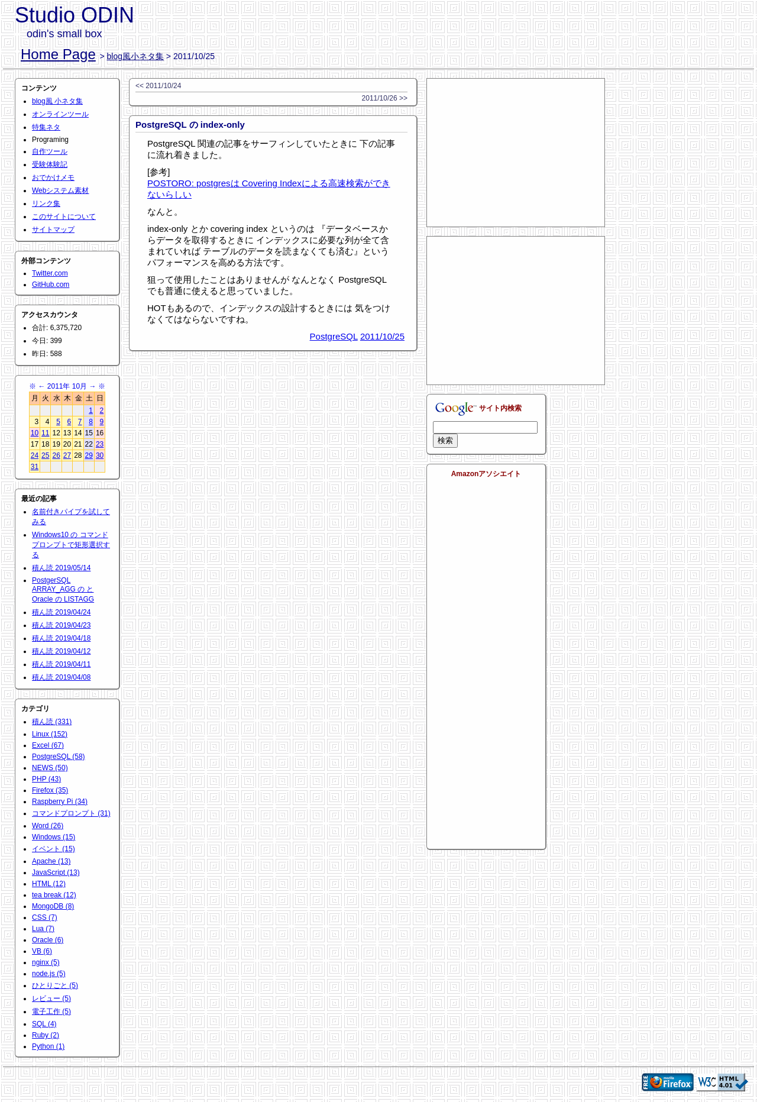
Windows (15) (53, 837)
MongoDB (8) (53, 906)
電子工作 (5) (51, 1011)
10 (34, 433)
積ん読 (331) (52, 722)
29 (89, 455)
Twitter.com (50, 273)
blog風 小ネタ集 (57, 101)
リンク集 (46, 203)
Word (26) (47, 826)
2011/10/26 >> (384, 98)
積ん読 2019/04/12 (61, 651)
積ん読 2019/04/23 (61, 625)
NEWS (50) (50, 768)
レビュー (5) (51, 998)
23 (99, 444)
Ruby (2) (45, 1035)
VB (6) (42, 951)
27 (67, 455)
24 (34, 455)
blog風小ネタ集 (135, 56)
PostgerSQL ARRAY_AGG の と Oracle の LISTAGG (63, 589)
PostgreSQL (334, 336)
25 (45, 455)
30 (99, 455)
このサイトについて (64, 216)
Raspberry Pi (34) (60, 801)
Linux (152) (49, 734)
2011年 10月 (67, 386)
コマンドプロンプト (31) (71, 813)
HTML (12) (49, 884)
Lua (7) (43, 929)
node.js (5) (49, 973)
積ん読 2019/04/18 (61, 638)
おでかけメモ (53, 177)
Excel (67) (48, 745)
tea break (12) (54, 895)
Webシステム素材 (60, 190)
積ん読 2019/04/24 (61, 612)
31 (34, 467)
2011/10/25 (382, 336)
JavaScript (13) (56, 872)
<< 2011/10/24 (158, 86)
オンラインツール (60, 114)
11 (45, 433)
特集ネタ (46, 127)
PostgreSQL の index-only (190, 124)
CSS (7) (44, 917)
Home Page (58, 54)
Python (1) (48, 1046)
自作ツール (49, 151)
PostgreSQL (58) (58, 756)
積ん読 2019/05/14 (61, 568)
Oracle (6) (47, 940)
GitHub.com (50, 284)
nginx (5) (46, 962)
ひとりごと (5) (55, 985)
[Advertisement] (515, 153)
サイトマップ (53, 229)
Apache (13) (51, 861)
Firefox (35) (50, 790)
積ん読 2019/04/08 (61, 677)
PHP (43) (46, 779)
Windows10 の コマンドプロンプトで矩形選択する (71, 545)
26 (56, 455)
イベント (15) (53, 849)
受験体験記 (49, 164)
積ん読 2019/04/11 (61, 664)
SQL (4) (44, 1024)
